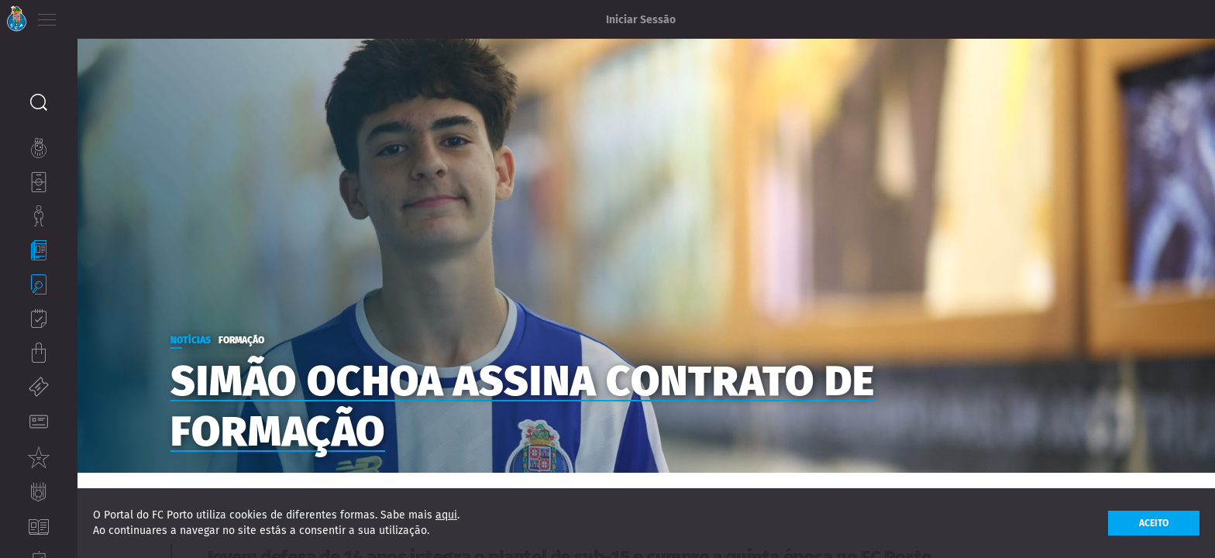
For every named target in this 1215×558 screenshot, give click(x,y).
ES (131, 15)
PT (87, 15)
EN (109, 15)
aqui (446, 515)
